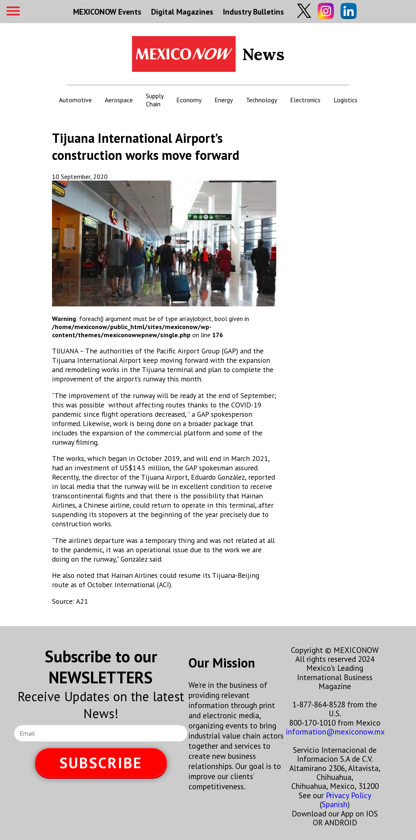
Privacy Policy (348, 795)
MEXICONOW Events (107, 11)
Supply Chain (154, 100)
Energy (223, 100)
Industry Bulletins (253, 11)
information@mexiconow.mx (335, 731)
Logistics (346, 100)
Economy (189, 100)
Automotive (75, 100)
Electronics (305, 100)
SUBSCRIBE (100, 762)
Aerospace (119, 100)
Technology (261, 100)
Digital (182, 11)
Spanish (334, 804)
